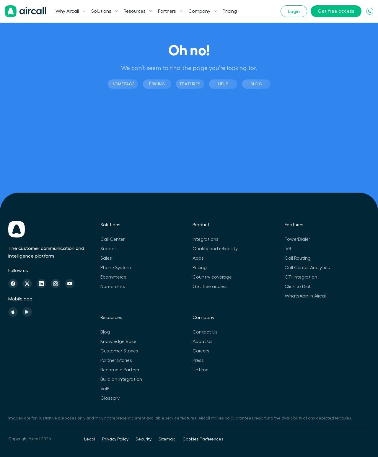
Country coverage (212, 277)
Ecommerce (113, 277)
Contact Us (205, 332)
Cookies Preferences (203, 439)
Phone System (115, 267)
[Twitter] (27, 283)
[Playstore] (27, 312)
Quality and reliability (215, 248)
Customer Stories (119, 351)
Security (143, 439)
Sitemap (167, 439)
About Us (203, 341)
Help (223, 84)
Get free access (336, 11)
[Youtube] (69, 283)
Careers (201, 351)
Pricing (230, 11)
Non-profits (112, 286)
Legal (89, 439)
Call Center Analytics (307, 267)
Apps (198, 258)
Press (198, 360)
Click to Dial (297, 286)
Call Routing (298, 258)
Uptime (200, 369)
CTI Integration (301, 277)
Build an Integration (121, 379)
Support (109, 248)
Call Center (112, 239)
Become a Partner (119, 369)
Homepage (123, 84)
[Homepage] (25, 11)
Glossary (110, 398)
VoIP (105, 388)
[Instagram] (55, 283)
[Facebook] (13, 283)
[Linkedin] (41, 283)
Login (294, 11)
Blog (256, 84)
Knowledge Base (118, 341)
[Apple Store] (13, 312)
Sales (106, 258)
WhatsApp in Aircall (306, 296)
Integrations (206, 239)
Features (190, 84)
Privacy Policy (115, 439)
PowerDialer (297, 239)
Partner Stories (116, 360)
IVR (288, 248)
